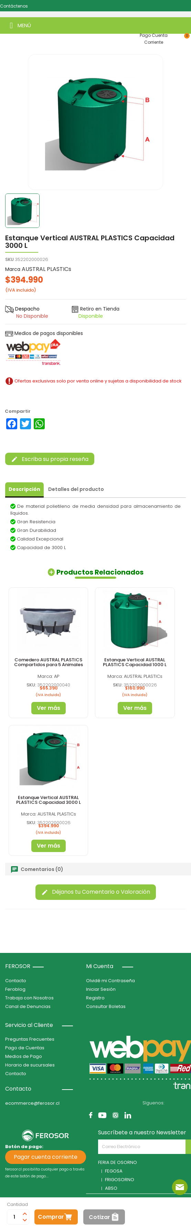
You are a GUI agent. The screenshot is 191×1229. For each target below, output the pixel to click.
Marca (12, 269)
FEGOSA (114, 1171)
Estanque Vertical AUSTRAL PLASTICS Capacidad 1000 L (135, 662)
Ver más (48, 708)
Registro (95, 998)
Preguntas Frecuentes (29, 1039)
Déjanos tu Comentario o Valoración (95, 892)
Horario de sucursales (30, 1065)
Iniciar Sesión (101, 989)
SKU (9, 259)
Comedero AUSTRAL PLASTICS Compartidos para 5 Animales (48, 662)
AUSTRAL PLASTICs (46, 269)
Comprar (51, 1217)
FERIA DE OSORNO (117, 1162)
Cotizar (99, 1217)
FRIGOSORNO (119, 1179)
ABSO (111, 1188)
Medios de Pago (23, 1056)
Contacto (15, 980)
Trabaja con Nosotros (29, 998)
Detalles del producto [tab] (76, 489)
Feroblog (15, 989)
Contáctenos (14, 6)
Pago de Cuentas (24, 1047)
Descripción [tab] (24, 489)
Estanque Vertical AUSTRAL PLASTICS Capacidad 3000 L (48, 800)
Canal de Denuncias (28, 1006)
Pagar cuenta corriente (45, 1157)
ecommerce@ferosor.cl (32, 1103)
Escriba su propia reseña (49, 459)
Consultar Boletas (106, 1006)
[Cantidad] (14, 1217)
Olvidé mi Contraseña (110, 980)
